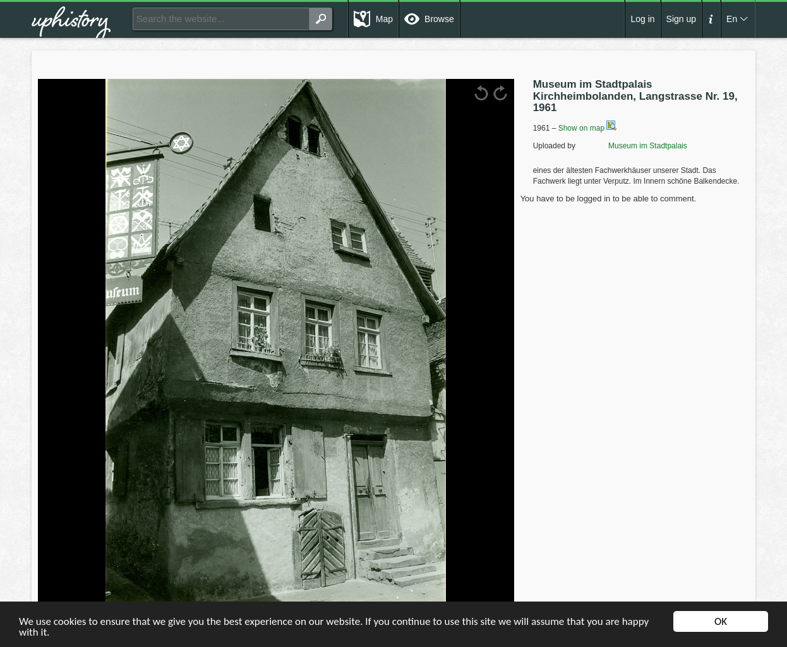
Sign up (681, 19)
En (731, 19)
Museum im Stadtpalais (632, 145)
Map (384, 19)
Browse (439, 19)
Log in (642, 19)
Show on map (587, 128)
